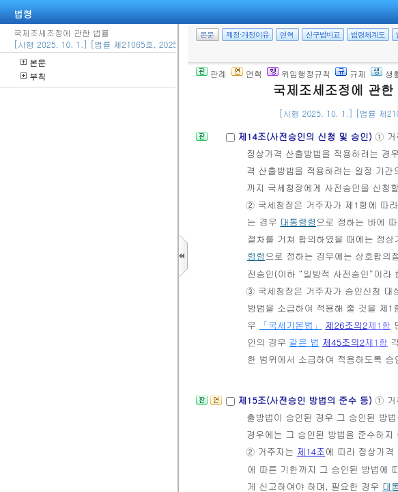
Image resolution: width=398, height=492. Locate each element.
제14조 (311, 451)
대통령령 (298, 221)
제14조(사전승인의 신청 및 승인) (306, 136)
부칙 (33, 76)
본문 (33, 62)
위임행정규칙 (298, 73)
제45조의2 (343, 342)
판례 (211, 73)
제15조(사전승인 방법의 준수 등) (306, 400)
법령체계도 (368, 34)
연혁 (287, 34)
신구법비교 (323, 34)
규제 (350, 73)
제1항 (379, 324)
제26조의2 (346, 324)
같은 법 (304, 342)
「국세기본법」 (290, 324)
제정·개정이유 (247, 34)
